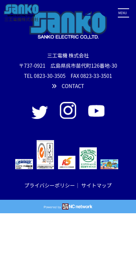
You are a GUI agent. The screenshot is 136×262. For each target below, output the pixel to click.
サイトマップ (96, 185)
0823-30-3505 (49, 75)
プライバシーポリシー (49, 185)
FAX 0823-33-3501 (91, 75)
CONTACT (68, 86)
